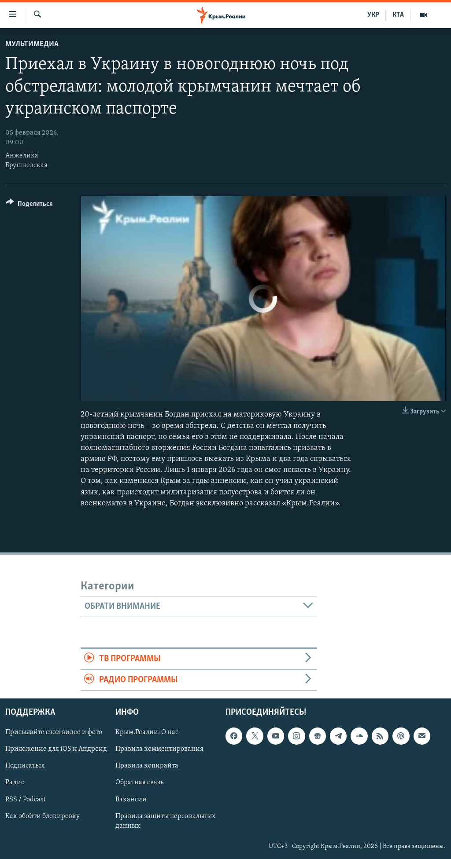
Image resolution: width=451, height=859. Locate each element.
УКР (373, 14)
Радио (15, 782)
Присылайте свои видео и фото (53, 732)
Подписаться (25, 765)
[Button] (29, 205)
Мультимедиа (32, 44)
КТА (398, 14)
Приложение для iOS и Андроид (56, 749)
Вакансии (131, 799)
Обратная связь (139, 782)
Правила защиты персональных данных (165, 821)
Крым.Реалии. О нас (146, 732)
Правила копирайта (146, 765)
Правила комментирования (159, 749)
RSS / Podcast (25, 799)
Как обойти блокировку (42, 816)
